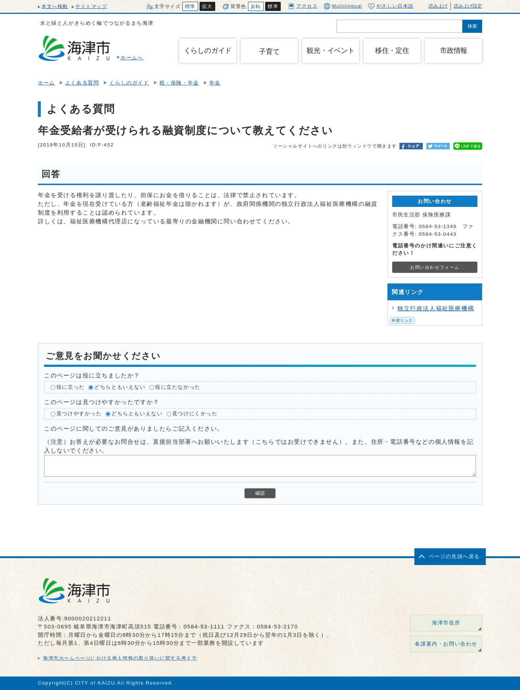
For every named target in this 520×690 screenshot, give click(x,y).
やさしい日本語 (391, 6)
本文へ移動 (55, 6)
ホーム (46, 83)
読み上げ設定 (468, 6)
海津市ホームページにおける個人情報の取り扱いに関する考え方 (120, 658)
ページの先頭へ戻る (454, 556)
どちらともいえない (119, 387)
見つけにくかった (195, 413)
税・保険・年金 (179, 83)
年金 (215, 83)
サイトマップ (91, 6)
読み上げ (438, 6)
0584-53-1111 (204, 626)
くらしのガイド (129, 83)
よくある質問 (82, 83)
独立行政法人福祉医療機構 (435, 308)
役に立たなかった (178, 387)
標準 (190, 6)
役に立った (70, 387)
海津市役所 (446, 623)
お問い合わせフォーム (435, 267)
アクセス (303, 6)
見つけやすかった (79, 413)
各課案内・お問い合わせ (446, 644)
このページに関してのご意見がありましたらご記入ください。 (134, 429)
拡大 (207, 6)
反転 (256, 6)
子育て (269, 51)
